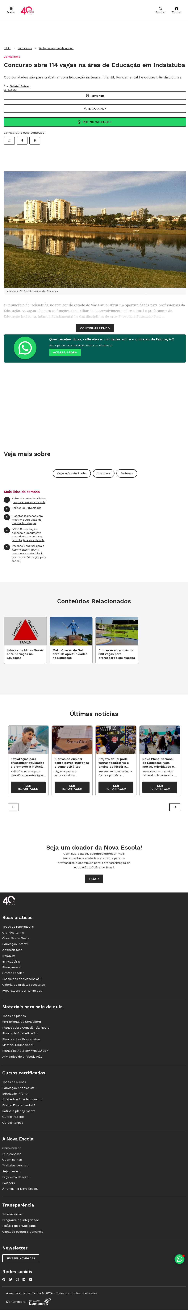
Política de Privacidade (22, 509)
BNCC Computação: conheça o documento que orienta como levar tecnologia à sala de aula (24, 534)
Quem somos (12, 1160)
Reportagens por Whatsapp (22, 991)
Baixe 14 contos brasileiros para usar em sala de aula (25, 500)
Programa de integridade (20, 1221)
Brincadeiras (11, 962)
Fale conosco (11, 1155)
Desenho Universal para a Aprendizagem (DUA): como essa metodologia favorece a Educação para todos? (25, 553)
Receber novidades (20, 1259)
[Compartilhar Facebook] (22, 141)
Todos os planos (14, 1017)
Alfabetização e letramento (22, 1100)
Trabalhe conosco (15, 1166)
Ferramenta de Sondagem (21, 1022)
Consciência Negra (16, 939)
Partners (8, 1184)
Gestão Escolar (13, 974)
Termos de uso (13, 1215)
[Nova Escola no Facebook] (3, 1280)
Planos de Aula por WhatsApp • (25, 1051)
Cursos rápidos (13, 1117)
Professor (127, 473)
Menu (11, 10)
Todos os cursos (14, 1083)
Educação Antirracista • (19, 1088)
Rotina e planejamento (18, 1112)
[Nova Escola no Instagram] (17, 1280)
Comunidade (11, 1149)
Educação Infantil (15, 945)
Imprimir (95, 95)
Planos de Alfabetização (19, 1034)
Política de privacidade (19, 1226)
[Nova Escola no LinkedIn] (24, 1280)
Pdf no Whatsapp (94, 122)
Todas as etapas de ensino (56, 48)
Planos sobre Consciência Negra (25, 1028)
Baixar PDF (95, 108)
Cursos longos (12, 1123)
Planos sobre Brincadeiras (21, 1040)
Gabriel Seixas (19, 86)
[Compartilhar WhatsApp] (9, 141)
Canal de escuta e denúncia (22, 1232)
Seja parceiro (12, 1172)
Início (7, 48)
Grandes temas (13, 933)
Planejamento (12, 968)
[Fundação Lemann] (40, 1302)
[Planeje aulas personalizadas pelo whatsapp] (179, 1259)
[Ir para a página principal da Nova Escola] (27, 10)
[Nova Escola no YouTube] (30, 1280)
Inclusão (8, 956)
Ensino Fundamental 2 (18, 1106)
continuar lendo (95, 328)
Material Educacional (17, 1046)
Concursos (103, 473)
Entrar (176, 10)
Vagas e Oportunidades (72, 473)
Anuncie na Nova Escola (20, 1189)
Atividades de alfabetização (22, 1057)
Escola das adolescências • (22, 980)
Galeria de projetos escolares (23, 985)
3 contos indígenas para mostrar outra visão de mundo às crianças (23, 519)
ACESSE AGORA (65, 352)
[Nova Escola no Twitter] (10, 1280)
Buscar (160, 10)
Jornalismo (25, 48)
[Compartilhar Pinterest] (34, 141)
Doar (94, 880)
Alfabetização (12, 951)
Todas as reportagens (18, 927)
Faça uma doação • (16, 1178)
